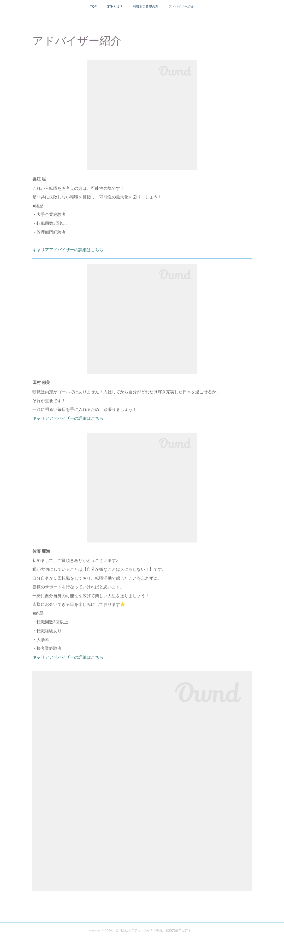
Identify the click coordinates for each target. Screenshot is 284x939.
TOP (93, 6)
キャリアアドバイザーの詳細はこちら (67, 250)
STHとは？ (115, 6)
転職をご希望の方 (145, 6)
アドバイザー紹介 (181, 6)
